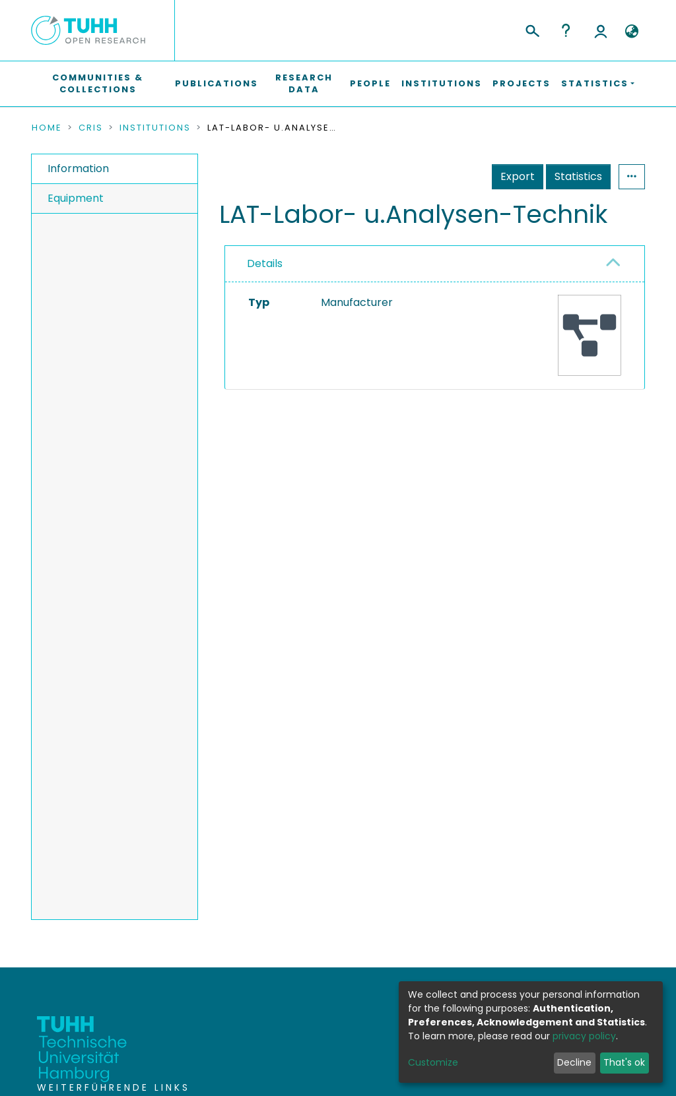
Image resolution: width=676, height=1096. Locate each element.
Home (47, 128)
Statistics (578, 176)
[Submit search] (532, 29)
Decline (574, 1062)
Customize (433, 1062)
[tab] (434, 264)
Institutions (441, 83)
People (370, 83)
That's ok (624, 1062)
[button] (631, 32)
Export (517, 176)
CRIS (91, 128)
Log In (601, 30)
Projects (521, 83)
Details (265, 263)
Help (566, 30)
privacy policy (584, 1036)
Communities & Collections (97, 83)
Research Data (304, 83)
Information (78, 168)
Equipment (76, 198)
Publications (216, 83)
